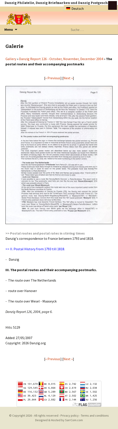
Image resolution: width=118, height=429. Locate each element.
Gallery (10, 59)
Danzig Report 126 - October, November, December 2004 (61, 59)
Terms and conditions (95, 415)
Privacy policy (70, 415)
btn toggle (112, 5)
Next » (68, 78)
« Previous (52, 78)
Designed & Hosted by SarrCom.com (59, 420)
